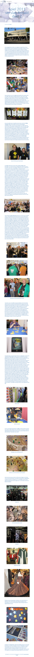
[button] (1, 1)
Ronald (10, 24)
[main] (17, 12)
